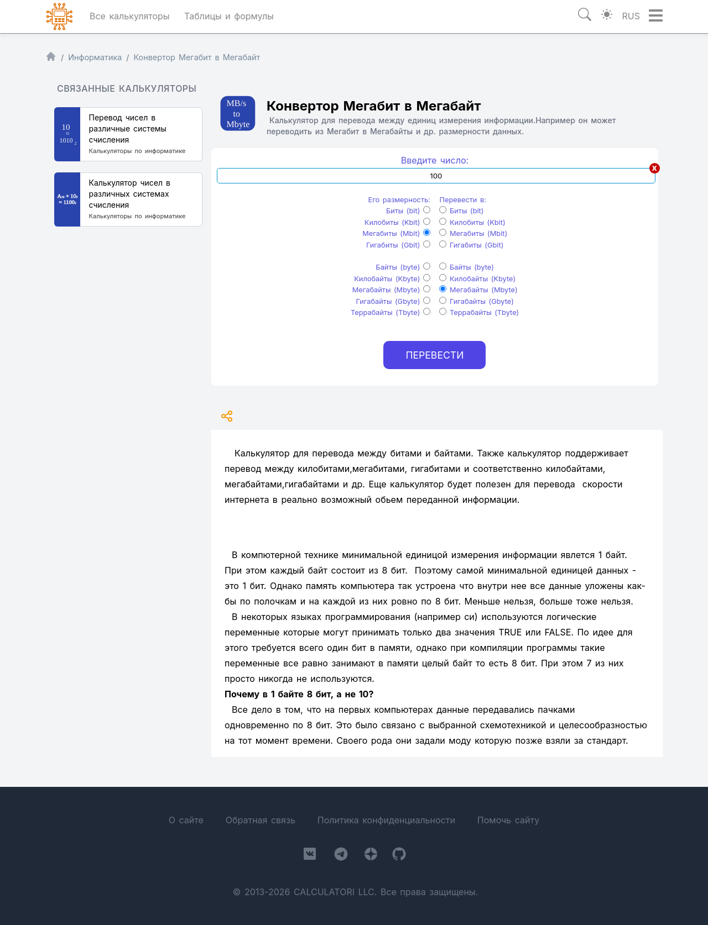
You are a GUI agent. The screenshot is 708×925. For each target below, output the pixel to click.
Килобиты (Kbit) (397, 222)
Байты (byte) (403, 267)
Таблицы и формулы (229, 16)
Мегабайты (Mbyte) (391, 290)
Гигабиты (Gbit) (398, 245)
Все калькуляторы (130, 16)
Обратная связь (260, 820)
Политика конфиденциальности (386, 820)
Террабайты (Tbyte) (390, 312)
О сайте (186, 820)
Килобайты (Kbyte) (392, 279)
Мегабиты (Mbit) (396, 233)
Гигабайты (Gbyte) (393, 301)
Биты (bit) (408, 211)
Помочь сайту (508, 820)
